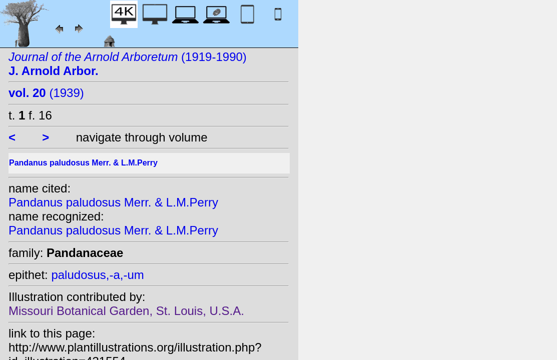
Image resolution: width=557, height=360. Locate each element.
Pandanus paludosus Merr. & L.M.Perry (113, 202)
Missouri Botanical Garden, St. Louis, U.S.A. (126, 311)
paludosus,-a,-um (97, 275)
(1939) (46, 93)
